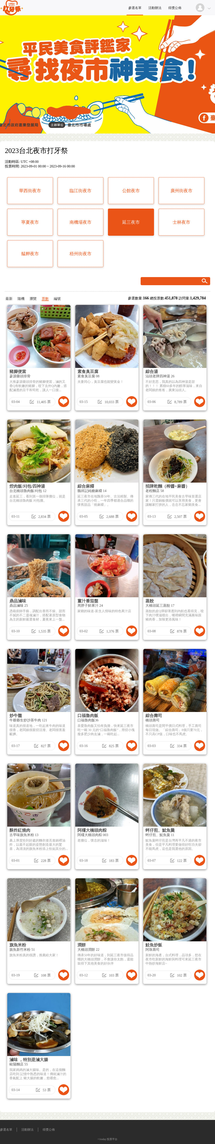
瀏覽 (33, 298)
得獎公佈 (174, 8)
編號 (57, 298)
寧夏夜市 (30, 222)
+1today (102, 1139)
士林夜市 (181, 222)
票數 (45, 298)
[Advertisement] (141, 999)
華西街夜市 (30, 190)
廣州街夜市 (181, 190)
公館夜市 (131, 190)
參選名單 (135, 8)
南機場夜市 (80, 222)
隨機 (21, 298)
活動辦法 (154, 8)
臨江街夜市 (80, 190)
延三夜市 (131, 222)
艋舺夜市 (30, 253)
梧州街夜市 (80, 253)
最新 (9, 298)
